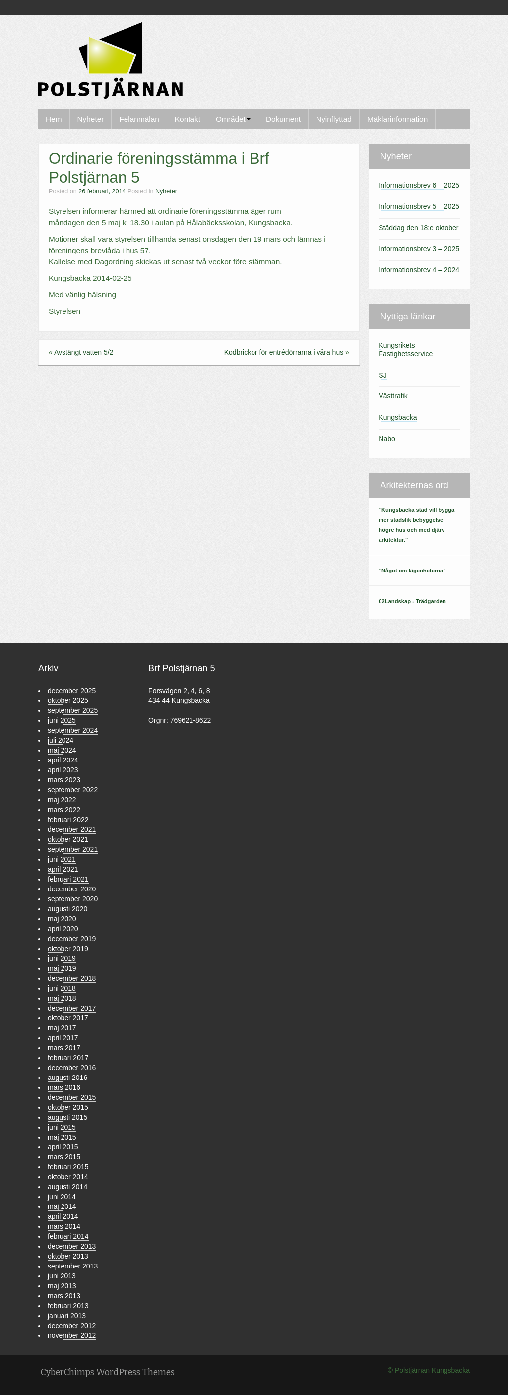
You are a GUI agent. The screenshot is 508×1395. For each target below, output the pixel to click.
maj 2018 (62, 998)
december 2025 (72, 691)
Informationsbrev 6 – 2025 (419, 185)
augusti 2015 (67, 1117)
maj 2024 (62, 750)
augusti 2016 (67, 1077)
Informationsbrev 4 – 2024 (419, 270)
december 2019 (72, 939)
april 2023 (63, 770)
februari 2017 (68, 1058)
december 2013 (72, 1246)
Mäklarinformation (397, 119)
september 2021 (73, 849)
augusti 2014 (67, 1187)
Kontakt (187, 119)
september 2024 (73, 730)
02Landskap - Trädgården (412, 601)
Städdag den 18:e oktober (418, 228)
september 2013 (73, 1266)
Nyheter (90, 119)
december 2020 (72, 889)
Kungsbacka (398, 417)
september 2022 (73, 790)
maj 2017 (62, 1028)
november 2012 (72, 1335)
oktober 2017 (68, 1018)
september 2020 (73, 899)
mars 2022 (64, 810)
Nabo (387, 439)
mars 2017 (64, 1048)
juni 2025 (62, 720)
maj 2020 (62, 919)
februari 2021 (68, 879)
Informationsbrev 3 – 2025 (419, 249)
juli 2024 (60, 740)
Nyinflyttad (334, 119)
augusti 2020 (67, 909)
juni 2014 (62, 1197)
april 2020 (63, 929)
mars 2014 (64, 1226)
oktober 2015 (68, 1107)
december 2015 (72, 1097)
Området (233, 119)
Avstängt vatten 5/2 (84, 352)
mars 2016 (64, 1087)
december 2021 (72, 829)
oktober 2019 (68, 948)
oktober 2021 (68, 839)
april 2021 (63, 869)
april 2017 (63, 1038)
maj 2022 (62, 800)
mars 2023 (64, 780)
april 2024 (63, 760)
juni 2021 (62, 859)
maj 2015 (62, 1137)
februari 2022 (68, 820)
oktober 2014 (68, 1177)
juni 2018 (62, 988)
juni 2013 (62, 1276)
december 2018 (72, 978)
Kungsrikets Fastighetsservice (406, 349)
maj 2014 (62, 1206)
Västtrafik (393, 396)
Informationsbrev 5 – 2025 (419, 206)
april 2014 (63, 1216)
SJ (382, 375)
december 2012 (72, 1326)
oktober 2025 (68, 700)
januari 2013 (67, 1316)
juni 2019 (62, 958)
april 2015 (63, 1147)
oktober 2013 (68, 1256)
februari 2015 (68, 1167)
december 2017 (72, 1008)
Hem (54, 119)
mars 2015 (64, 1157)
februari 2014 (68, 1236)
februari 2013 (68, 1306)
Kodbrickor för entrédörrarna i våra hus (283, 352)
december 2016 (72, 1068)
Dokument (283, 119)
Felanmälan (139, 119)
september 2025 (73, 710)
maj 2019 (62, 968)
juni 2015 (62, 1127)
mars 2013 (64, 1296)
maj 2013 (62, 1286)
